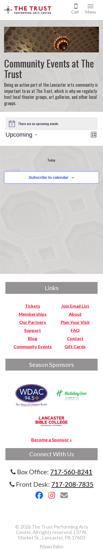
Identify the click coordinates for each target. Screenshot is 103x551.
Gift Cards (75, 346)
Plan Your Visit (75, 322)
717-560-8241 (71, 472)
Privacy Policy (51, 546)
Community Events (33, 346)
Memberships (33, 314)
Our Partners (32, 322)
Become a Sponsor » (51, 439)
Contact (75, 338)
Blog (32, 338)
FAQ (75, 330)
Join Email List (75, 305)
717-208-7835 (72, 484)
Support (32, 330)
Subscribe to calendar (48, 177)
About (75, 314)
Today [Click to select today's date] (51, 160)
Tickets (32, 305)
